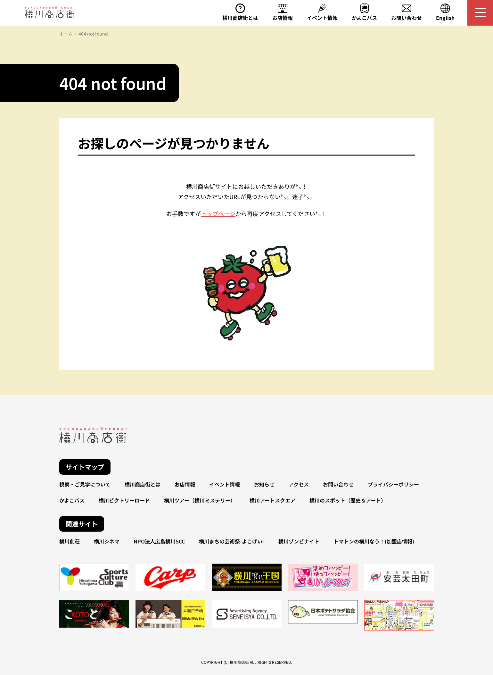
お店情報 (185, 484)
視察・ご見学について (85, 484)
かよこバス (72, 500)
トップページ (218, 213)
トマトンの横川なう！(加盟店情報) (373, 541)
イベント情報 (224, 484)
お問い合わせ (338, 484)
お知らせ (264, 484)
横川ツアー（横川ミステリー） (199, 500)
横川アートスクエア (272, 500)
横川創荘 (69, 541)
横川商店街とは (142, 484)
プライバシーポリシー (393, 484)
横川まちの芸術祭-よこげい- (231, 541)
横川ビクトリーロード (124, 500)
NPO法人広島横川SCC (159, 541)
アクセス (299, 484)
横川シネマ (106, 541)
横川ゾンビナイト (298, 541)
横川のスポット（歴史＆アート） (347, 500)
